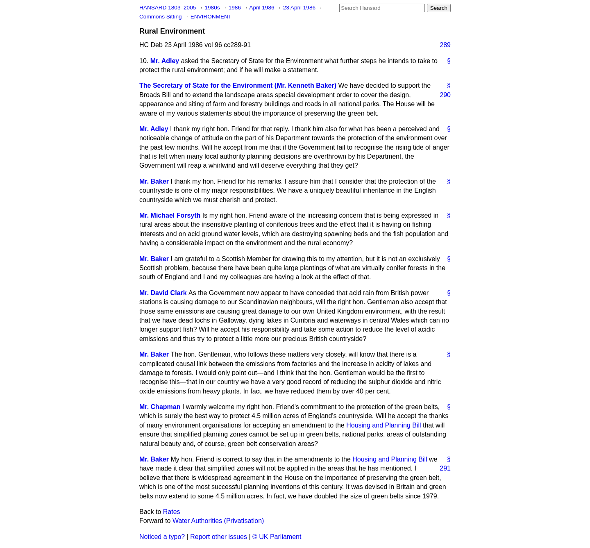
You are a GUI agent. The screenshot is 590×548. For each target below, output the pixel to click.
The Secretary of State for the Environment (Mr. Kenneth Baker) (237, 85)
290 (445, 94)
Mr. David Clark (163, 292)
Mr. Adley (164, 60)
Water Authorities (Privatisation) (218, 520)
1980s (212, 8)
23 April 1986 (300, 8)
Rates (171, 511)
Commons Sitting (161, 17)
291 (445, 468)
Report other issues (218, 536)
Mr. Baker (154, 181)
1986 (236, 8)
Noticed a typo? (162, 536)
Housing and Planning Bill (383, 425)
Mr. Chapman (159, 406)
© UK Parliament (276, 536)
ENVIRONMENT (211, 17)
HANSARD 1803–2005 (167, 8)
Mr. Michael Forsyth (169, 215)
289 (445, 44)
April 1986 (262, 8)
